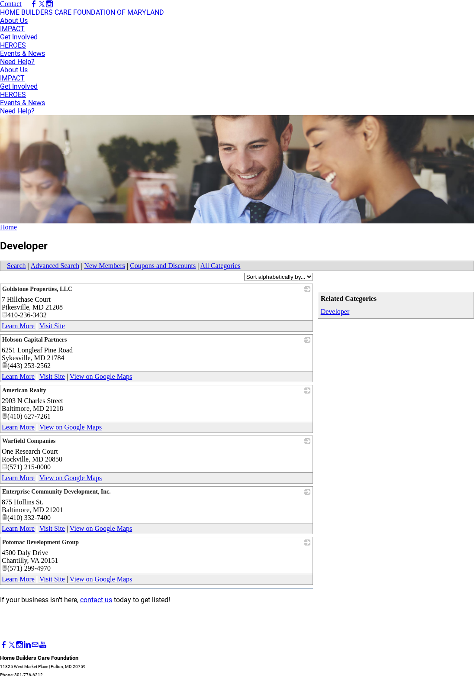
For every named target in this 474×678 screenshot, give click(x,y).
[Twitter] (11, 645)
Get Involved (19, 37)
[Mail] (35, 645)
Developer (335, 311)
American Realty (24, 390)
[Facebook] (3, 645)
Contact (11, 3)
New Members (104, 265)
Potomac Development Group (40, 542)
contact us (96, 600)
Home (8, 227)
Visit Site (52, 325)
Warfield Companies (28, 441)
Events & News (22, 53)
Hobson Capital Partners (34, 339)
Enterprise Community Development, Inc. (56, 491)
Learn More (18, 325)
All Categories (220, 265)
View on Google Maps (101, 376)
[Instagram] (19, 645)
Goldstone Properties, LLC (37, 289)
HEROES (13, 45)
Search (16, 265)
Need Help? (17, 62)
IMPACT (12, 29)
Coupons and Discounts (163, 265)
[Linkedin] (27, 645)
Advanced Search (55, 265)
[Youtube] (42, 645)
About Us (14, 20)
